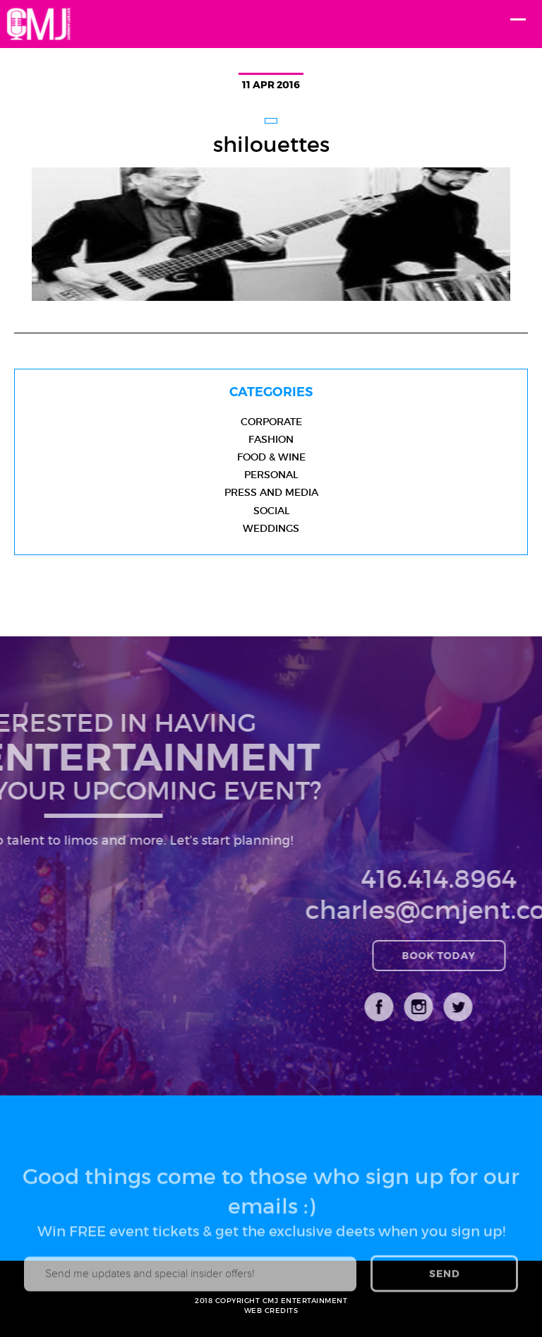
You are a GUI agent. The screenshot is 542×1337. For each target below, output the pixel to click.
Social (271, 510)
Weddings (271, 528)
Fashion (271, 439)
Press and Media (271, 492)
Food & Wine (271, 457)
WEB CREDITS (271, 1310)
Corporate (271, 421)
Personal (271, 474)
